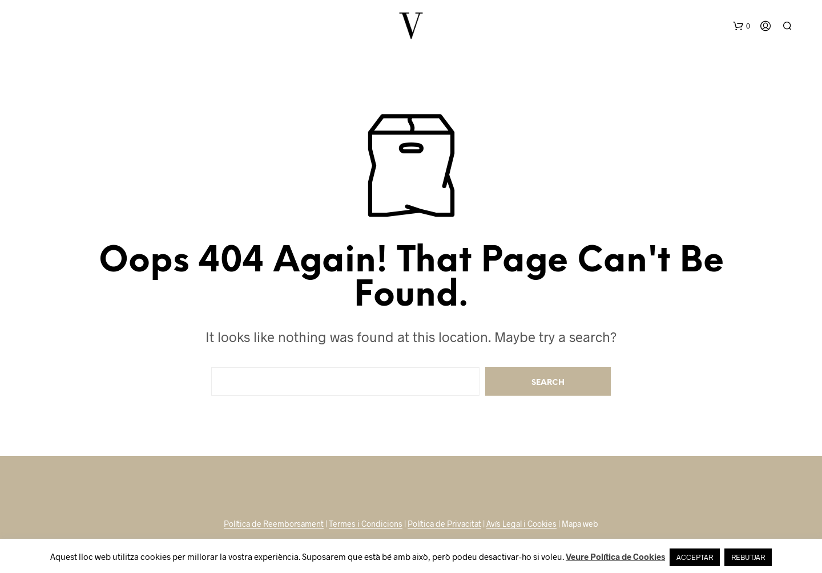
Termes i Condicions (365, 524)
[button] (741, 26)
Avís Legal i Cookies (521, 524)
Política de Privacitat (444, 524)
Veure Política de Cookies (615, 556)
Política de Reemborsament (274, 524)
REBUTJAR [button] (748, 557)
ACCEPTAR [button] (694, 557)
